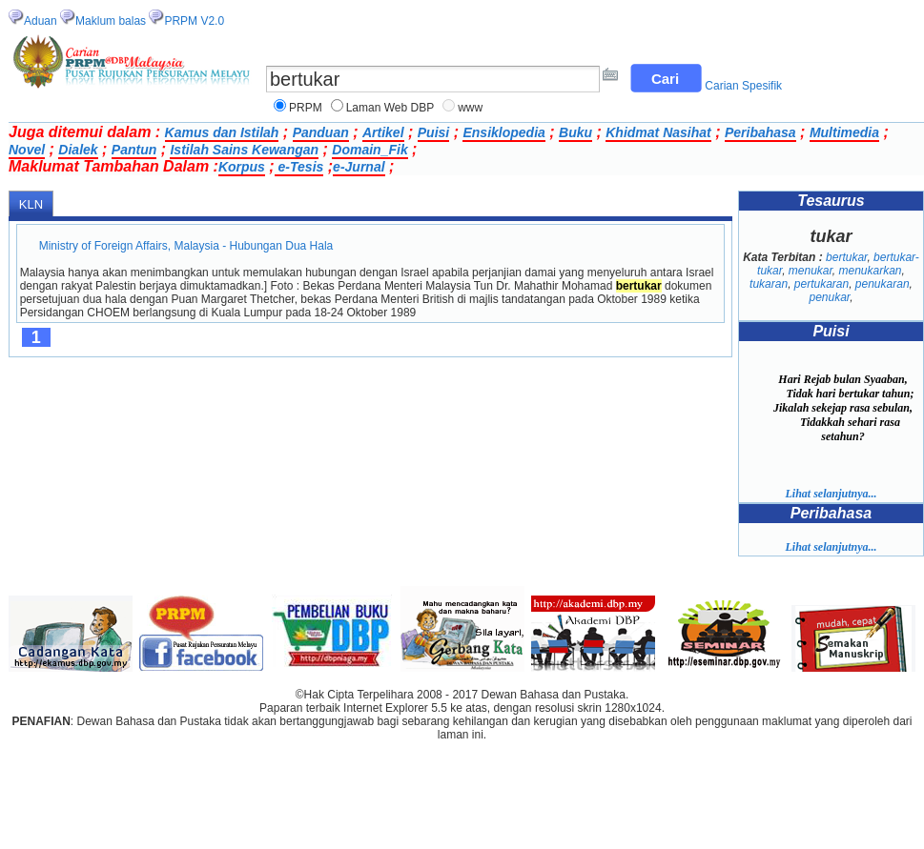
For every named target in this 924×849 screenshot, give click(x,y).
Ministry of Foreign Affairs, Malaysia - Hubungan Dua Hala (186, 246)
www (470, 107)
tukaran (768, 284)
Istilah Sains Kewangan (244, 149)
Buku (575, 132)
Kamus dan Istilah (222, 132)
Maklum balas (110, 21)
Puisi (433, 132)
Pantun (134, 149)
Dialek (77, 149)
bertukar (846, 257)
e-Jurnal (358, 166)
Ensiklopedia (503, 132)
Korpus (241, 166)
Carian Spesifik (743, 85)
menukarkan (870, 270)
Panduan (321, 132)
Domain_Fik (369, 149)
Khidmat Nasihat (658, 132)
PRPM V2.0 (194, 21)
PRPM (305, 107)
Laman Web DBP (390, 107)
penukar (829, 297)
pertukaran (821, 284)
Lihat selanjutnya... (830, 493)
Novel (27, 149)
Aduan (40, 21)
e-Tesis (299, 166)
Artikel (383, 132)
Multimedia (844, 132)
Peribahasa (760, 132)
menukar (810, 270)
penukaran (882, 284)
